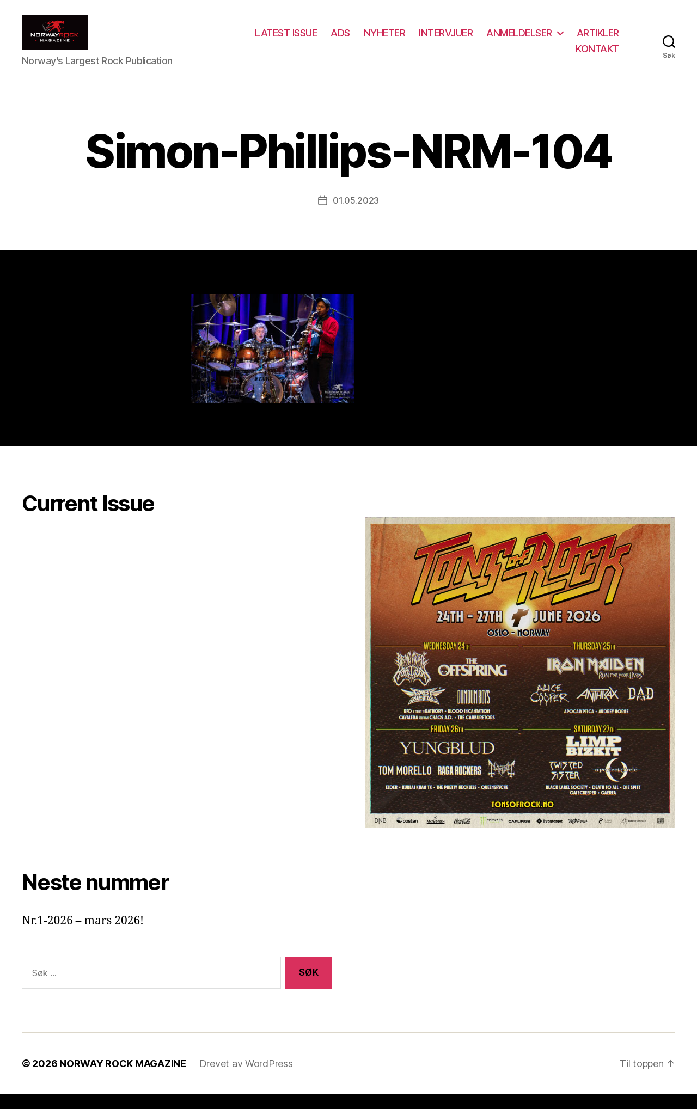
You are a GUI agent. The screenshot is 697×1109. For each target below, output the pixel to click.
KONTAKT (597, 56)
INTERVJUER (502, 40)
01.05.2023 (356, 215)
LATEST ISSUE (342, 40)
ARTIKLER (540, 56)
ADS (396, 40)
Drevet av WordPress (246, 1078)
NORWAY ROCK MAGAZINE (122, 1078)
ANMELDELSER (575, 40)
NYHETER (441, 40)
